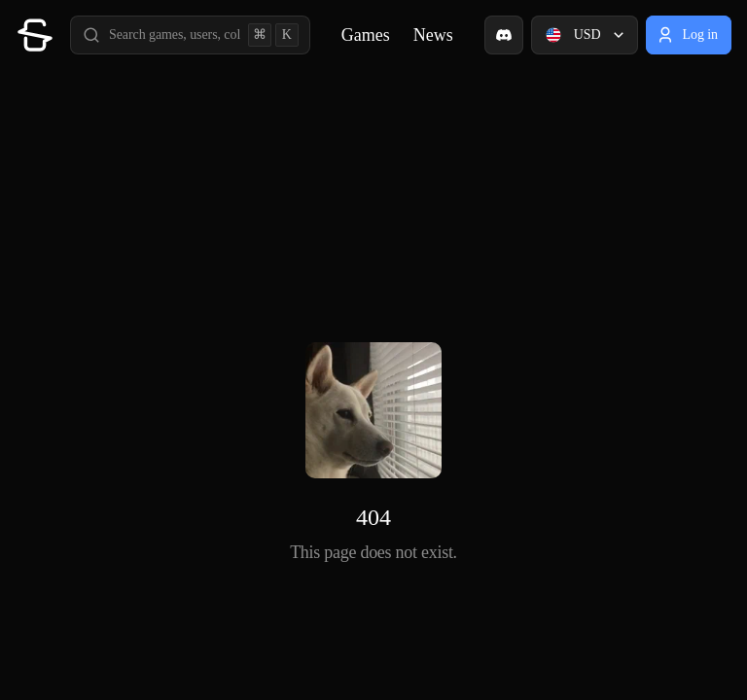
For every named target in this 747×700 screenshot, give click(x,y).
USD (586, 35)
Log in (687, 35)
